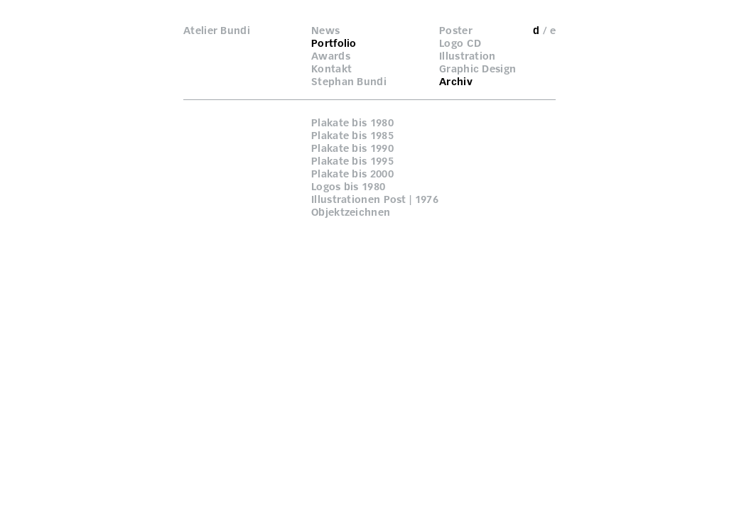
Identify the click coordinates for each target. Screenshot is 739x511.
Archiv (456, 81)
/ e (549, 30)
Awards (330, 56)
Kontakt (331, 68)
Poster (456, 30)
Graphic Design (477, 68)
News (325, 30)
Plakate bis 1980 (352, 122)
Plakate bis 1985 (352, 135)
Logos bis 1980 (348, 186)
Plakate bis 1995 (352, 161)
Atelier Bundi (216, 30)
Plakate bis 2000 (352, 173)
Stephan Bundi (349, 81)
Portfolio (334, 43)
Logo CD (460, 43)
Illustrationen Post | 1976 (374, 199)
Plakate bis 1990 (352, 148)
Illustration (467, 56)
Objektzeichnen (350, 212)
